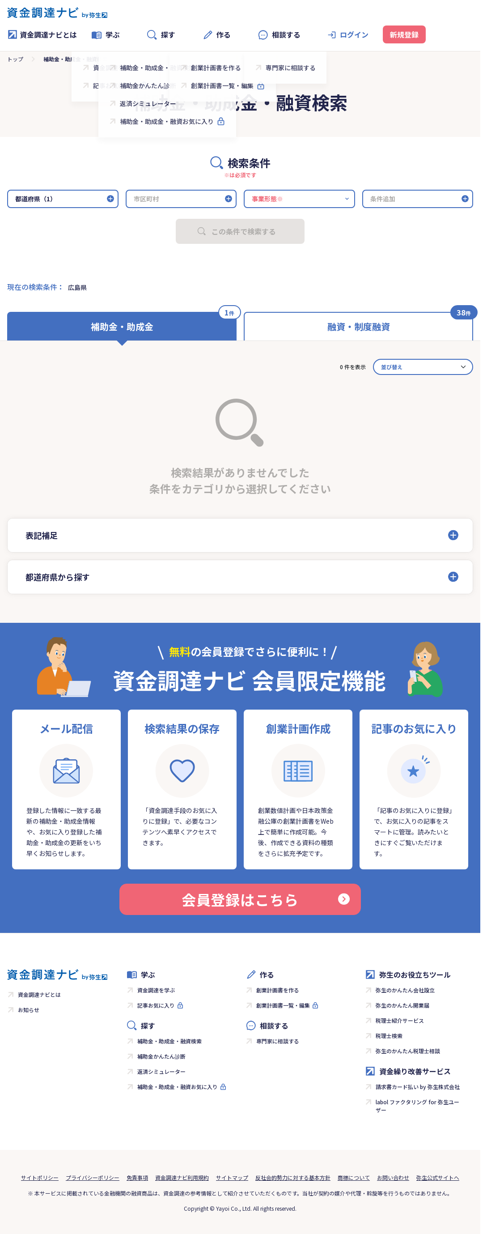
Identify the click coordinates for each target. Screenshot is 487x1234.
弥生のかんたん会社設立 (405, 990)
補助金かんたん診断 (161, 1056)
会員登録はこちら (266, 899)
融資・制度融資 (358, 326)
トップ (15, 59)
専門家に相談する (277, 1041)
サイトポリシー (40, 1177)
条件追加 (382, 198)
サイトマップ (232, 1177)
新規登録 (404, 34)
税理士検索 (389, 1035)
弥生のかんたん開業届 (402, 1005)
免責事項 (137, 1177)
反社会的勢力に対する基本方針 (292, 1177)
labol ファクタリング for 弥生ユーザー (417, 1106)
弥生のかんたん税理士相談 (408, 1051)
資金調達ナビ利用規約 (182, 1177)
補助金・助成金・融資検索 (169, 1041)
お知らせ (28, 1009)
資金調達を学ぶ (156, 990)
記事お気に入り (156, 1005)
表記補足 (41, 535)
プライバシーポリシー (92, 1177)
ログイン (354, 34)
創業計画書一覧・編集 (283, 1005)
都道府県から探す (57, 577)
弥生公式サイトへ (437, 1177)
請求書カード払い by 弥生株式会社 (418, 1086)
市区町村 (146, 198)
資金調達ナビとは (42, 34)
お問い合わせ (393, 1177)
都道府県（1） (35, 198)
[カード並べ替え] (423, 367)
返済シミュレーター (161, 1071)
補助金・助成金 (122, 326)
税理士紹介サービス (400, 1020)
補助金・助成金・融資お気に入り (177, 1086)
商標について (354, 1177)
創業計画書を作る (277, 990)
